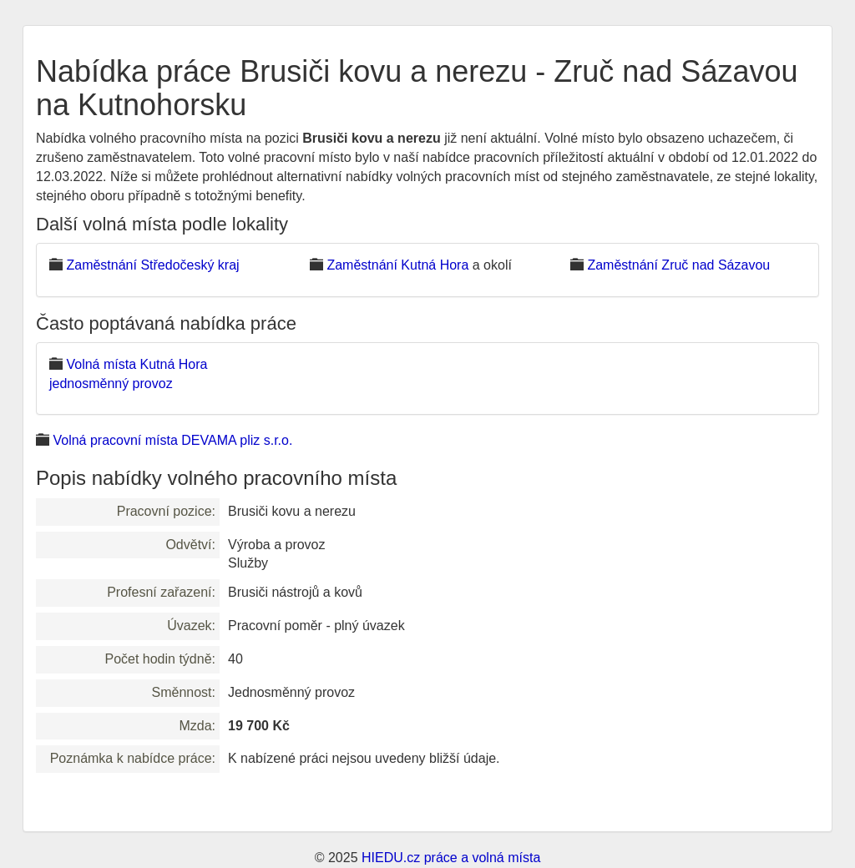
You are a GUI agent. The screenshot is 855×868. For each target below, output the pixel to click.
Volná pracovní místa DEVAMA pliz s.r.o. (172, 440)
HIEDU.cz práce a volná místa (451, 857)
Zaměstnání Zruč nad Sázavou (678, 265)
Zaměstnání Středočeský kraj (152, 265)
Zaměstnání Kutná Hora (397, 265)
